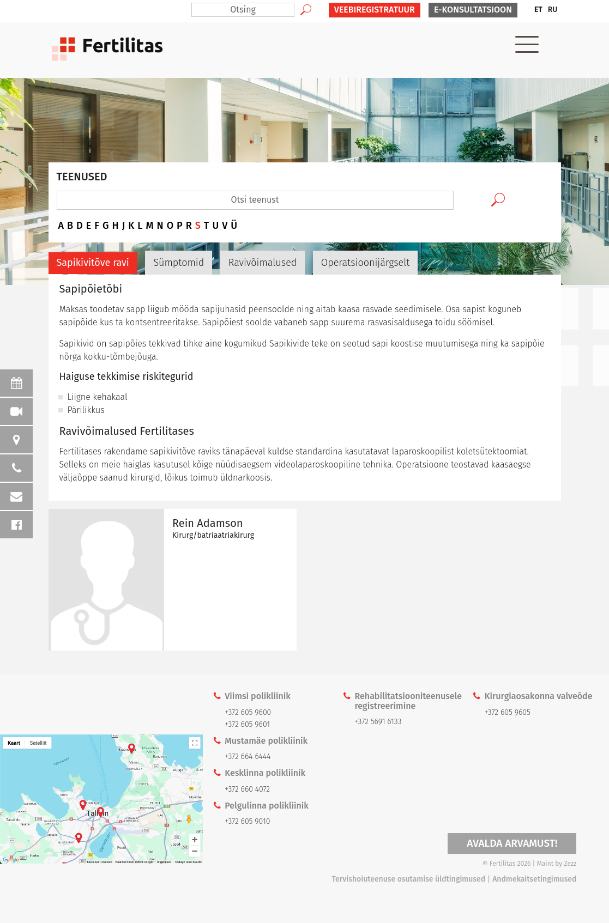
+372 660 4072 (247, 789)
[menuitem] (538, 10)
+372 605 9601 (247, 724)
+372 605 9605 (507, 712)
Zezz (570, 863)
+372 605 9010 (247, 821)
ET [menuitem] (538, 9)
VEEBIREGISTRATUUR (374, 9)
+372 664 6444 (247, 756)
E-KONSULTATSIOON (473, 9)
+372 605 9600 (248, 712)
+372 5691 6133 (378, 721)
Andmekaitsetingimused (534, 879)
